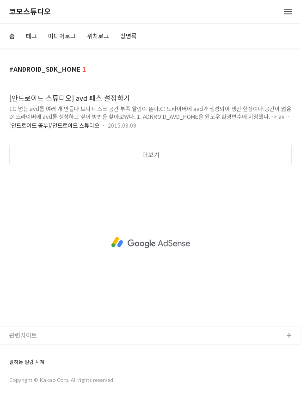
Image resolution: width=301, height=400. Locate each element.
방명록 (128, 35)
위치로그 (98, 35)
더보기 (150, 154)
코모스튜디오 (30, 12)
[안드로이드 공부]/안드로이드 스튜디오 (54, 125)
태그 (31, 35)
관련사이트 (23, 335)
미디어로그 (62, 35)
